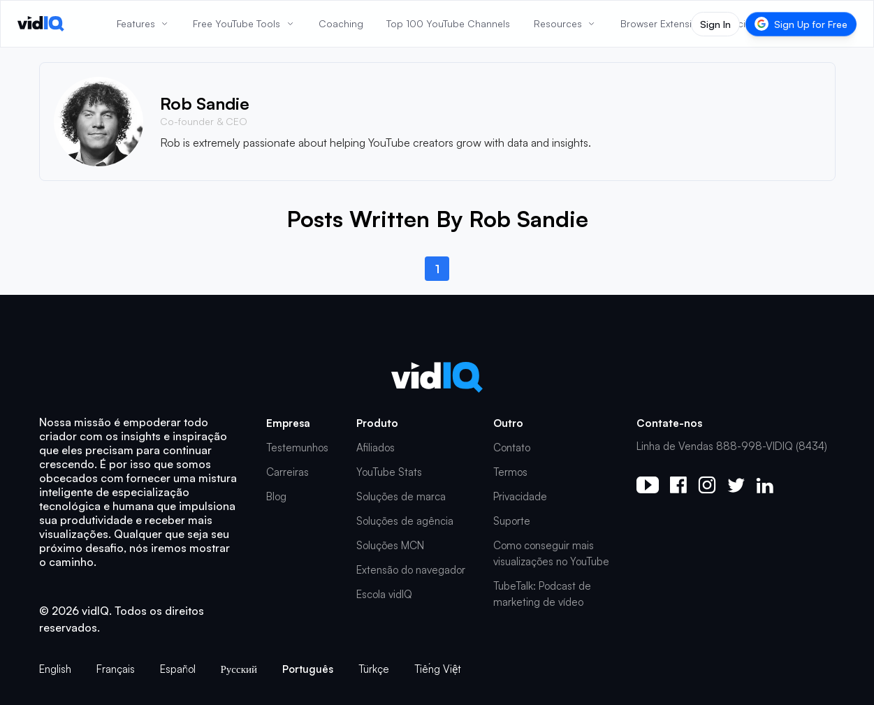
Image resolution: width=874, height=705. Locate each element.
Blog (276, 496)
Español (178, 669)
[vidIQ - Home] (40, 23)
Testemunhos (297, 447)
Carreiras (287, 472)
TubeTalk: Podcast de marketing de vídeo (542, 594)
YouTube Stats (389, 472)
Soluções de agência (404, 521)
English (55, 669)
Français (115, 669)
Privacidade (520, 496)
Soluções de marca (401, 496)
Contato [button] (511, 447)
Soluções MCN (390, 545)
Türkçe (373, 669)
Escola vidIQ (384, 594)
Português (307, 669)
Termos (510, 472)
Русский (239, 669)
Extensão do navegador (410, 569)
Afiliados (375, 447)
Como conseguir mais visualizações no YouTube (551, 553)
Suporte (511, 521)
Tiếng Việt (437, 669)
